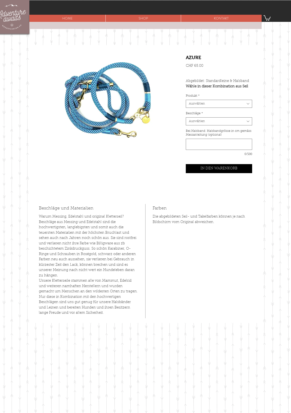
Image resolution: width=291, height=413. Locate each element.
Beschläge (194, 113)
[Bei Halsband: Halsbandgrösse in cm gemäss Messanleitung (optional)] (219, 144)
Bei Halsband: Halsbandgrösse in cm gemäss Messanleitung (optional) (218, 132)
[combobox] (219, 104)
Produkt (193, 95)
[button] (143, 18)
